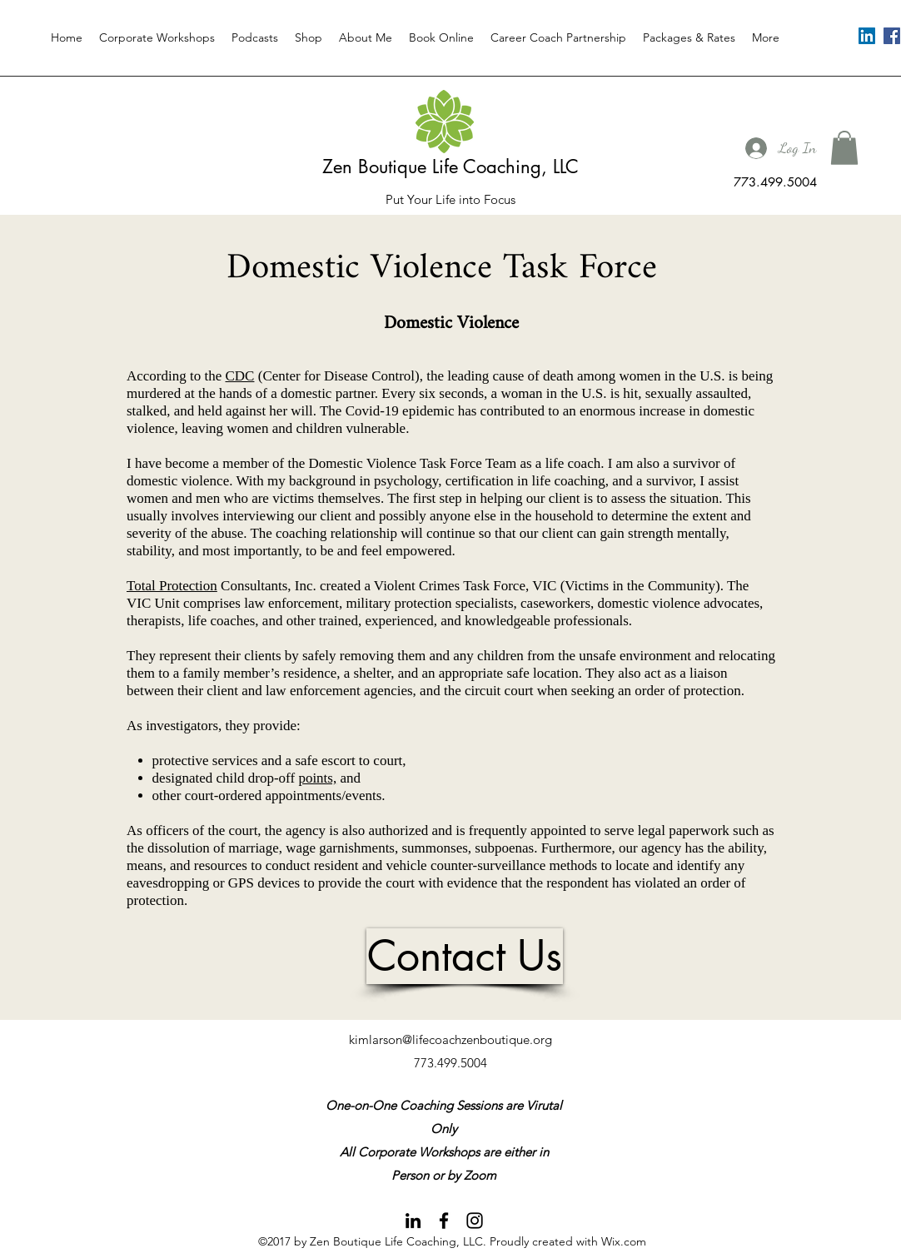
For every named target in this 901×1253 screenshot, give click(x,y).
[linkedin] (867, 35)
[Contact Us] (464, 956)
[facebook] (892, 35)
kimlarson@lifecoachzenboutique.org (450, 1039)
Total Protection (172, 586)
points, (317, 778)
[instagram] (474, 1220)
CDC (240, 376)
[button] (844, 148)
